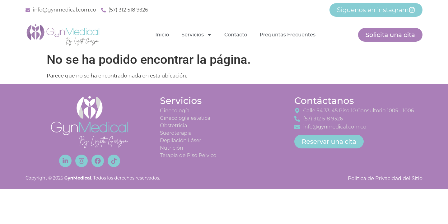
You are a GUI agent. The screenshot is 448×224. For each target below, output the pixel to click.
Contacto (235, 35)
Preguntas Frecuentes (287, 35)
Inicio (162, 35)
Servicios (196, 34)
